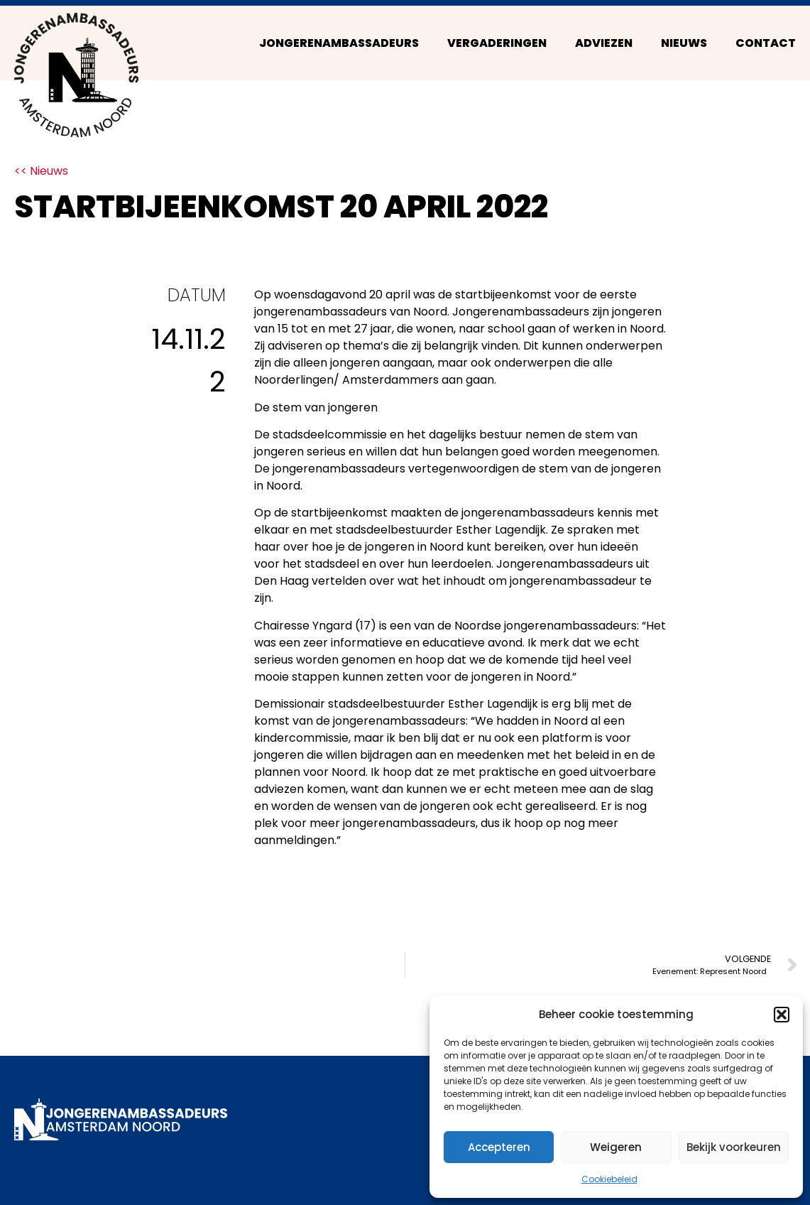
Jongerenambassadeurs (339, 43)
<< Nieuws (41, 171)
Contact (765, 43)
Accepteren (499, 1147)
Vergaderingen (497, 43)
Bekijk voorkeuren (733, 1147)
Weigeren (616, 1147)
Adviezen (604, 43)
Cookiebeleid (609, 1179)
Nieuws (684, 43)
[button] (782, 1014)
